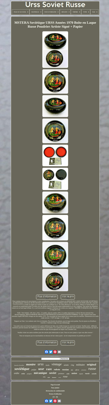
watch (59, 377)
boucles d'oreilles (19, 365)
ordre (16, 373)
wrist (23, 374)
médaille (94, 374)
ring (72, 365)
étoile (47, 365)
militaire (80, 364)
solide (68, 374)
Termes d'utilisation (55, 394)
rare (49, 369)
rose (65, 376)
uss (72, 370)
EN (54, 397)
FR (57, 397)
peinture (61, 374)
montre (31, 364)
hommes (54, 377)
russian (65, 369)
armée (66, 365)
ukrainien (83, 370)
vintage (57, 364)
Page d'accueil (55, 385)
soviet (52, 373)
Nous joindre (55, 388)
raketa (57, 369)
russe (92, 369)
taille (49, 377)
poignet (29, 374)
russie (87, 374)
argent (81, 374)
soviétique (21, 369)
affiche (77, 370)
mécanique (40, 373)
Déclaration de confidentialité (55, 391)
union (74, 373)
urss (41, 364)
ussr (41, 369)
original (91, 364)
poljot (34, 369)
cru (44, 377)
